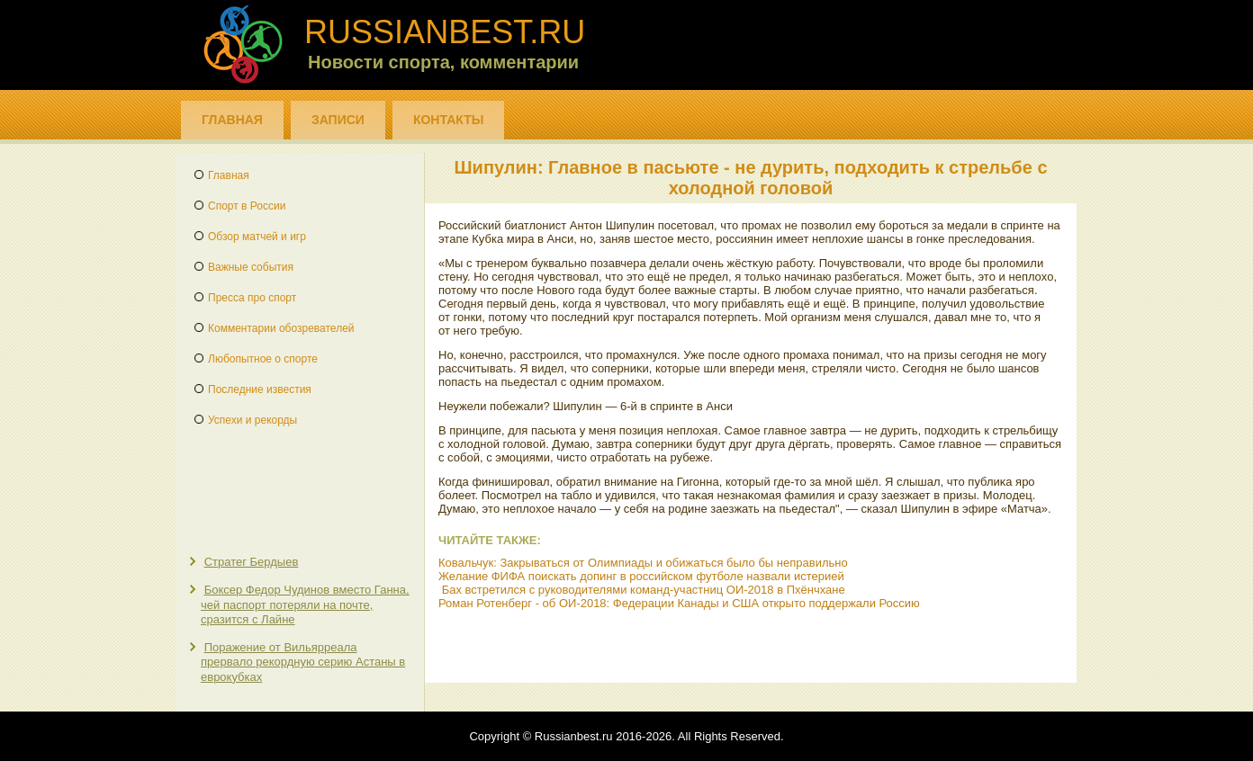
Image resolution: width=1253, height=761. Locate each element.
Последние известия (259, 389)
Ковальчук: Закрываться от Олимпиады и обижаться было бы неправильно (643, 562)
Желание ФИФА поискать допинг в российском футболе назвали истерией (641, 576)
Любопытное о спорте (263, 359)
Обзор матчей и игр (257, 236)
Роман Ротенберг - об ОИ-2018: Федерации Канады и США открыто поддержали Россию (679, 603)
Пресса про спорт (252, 297)
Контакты (448, 119)
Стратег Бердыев (251, 562)
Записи (338, 119)
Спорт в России (246, 206)
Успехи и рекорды (252, 420)
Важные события (250, 267)
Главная (232, 119)
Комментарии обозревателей (281, 328)
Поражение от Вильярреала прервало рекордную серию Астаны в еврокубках (303, 662)
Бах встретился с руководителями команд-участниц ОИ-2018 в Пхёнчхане (643, 589)
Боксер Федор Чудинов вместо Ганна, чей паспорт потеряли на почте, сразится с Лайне (305, 604)
